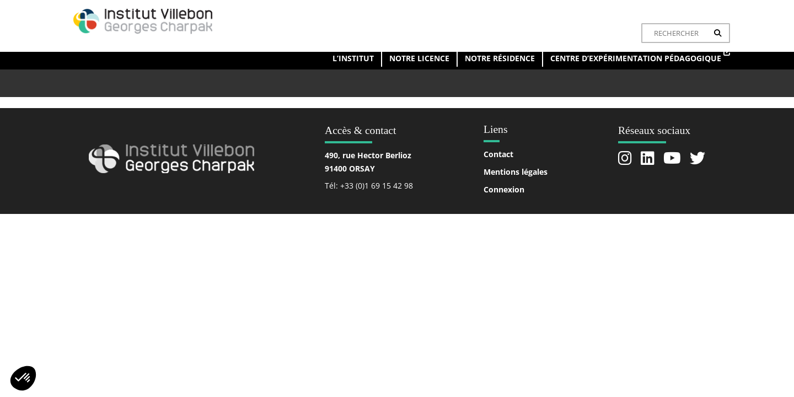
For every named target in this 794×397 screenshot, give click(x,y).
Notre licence (419, 58)
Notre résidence (500, 58)
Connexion (504, 189)
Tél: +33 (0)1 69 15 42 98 (369, 185)
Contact (498, 154)
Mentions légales (516, 172)
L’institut (353, 58)
